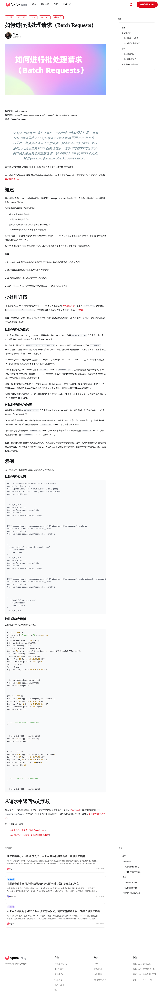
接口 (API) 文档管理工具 (144, 969)
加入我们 (98, 974)
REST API (45, 17)
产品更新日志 (61, 964)
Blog (56, 990)
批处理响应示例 (131, 888)
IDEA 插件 (59, 969)
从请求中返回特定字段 (131, 893)
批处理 (9, 17)
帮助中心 (59, 974)
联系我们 (98, 969)
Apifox (12, 869)
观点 (35, 4)
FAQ (96, 964)
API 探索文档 (69, 306)
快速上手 (59, 980)
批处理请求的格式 (132, 867)
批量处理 (57, 17)
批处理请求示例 (131, 882)
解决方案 (21, 17)
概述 (124, 856)
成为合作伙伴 (100, 980)
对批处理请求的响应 (132, 872)
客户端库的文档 (12, 179)
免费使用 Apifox (145, 4)
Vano (15, 34)
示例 (81, 310)
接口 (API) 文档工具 (142, 964)
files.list (75, 810)
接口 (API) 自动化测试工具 (145, 974)
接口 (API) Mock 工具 (142, 980)
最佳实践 (46, 4)
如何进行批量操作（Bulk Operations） (28, 830)
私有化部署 (60, 985)
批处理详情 (127, 862)
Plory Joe (13, 896)
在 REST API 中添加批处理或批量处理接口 (30, 835)
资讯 (57, 4)
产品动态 (68, 4)
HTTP (33, 17)
